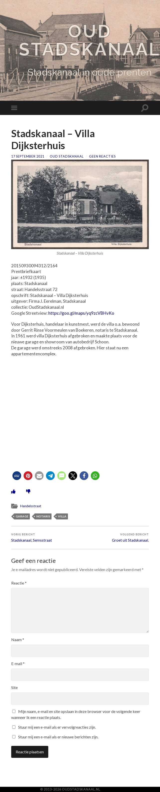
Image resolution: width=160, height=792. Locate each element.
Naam (17, 639)
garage (22, 516)
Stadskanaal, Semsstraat (31, 537)
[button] (16, 475)
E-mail (18, 663)
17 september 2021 (27, 156)
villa (62, 516)
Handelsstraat (30, 506)
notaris (43, 516)
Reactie (19, 583)
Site (14, 687)
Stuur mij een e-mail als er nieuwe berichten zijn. (58, 736)
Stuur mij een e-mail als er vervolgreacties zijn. (57, 727)
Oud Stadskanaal (67, 156)
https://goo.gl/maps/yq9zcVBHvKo (81, 313)
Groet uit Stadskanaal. (130, 537)
